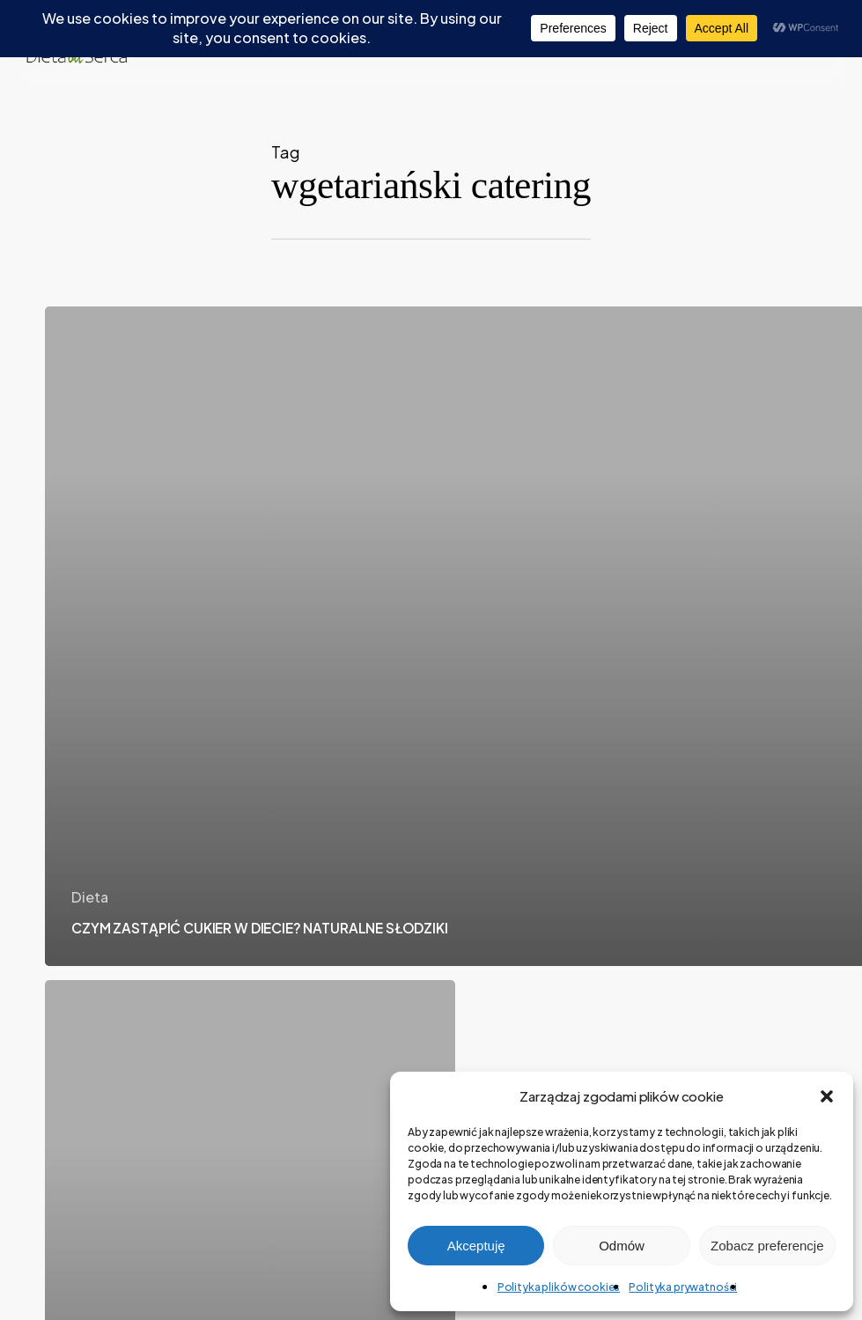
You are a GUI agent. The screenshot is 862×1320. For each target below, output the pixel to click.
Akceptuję (476, 1245)
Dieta (89, 897)
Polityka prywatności (683, 1287)
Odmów (622, 1245)
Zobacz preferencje (767, 1245)
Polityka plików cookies (559, 1287)
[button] (827, 1096)
